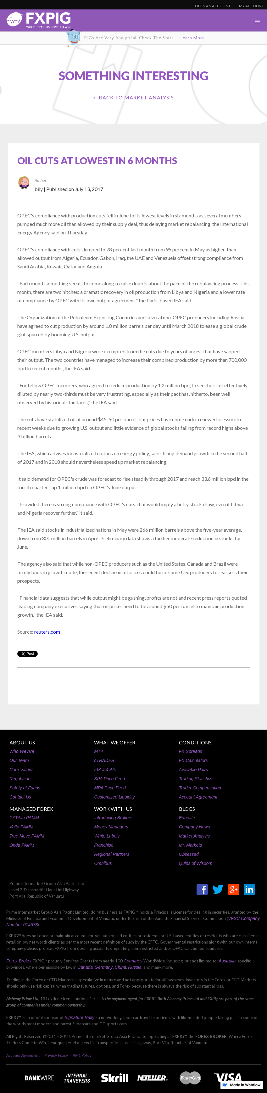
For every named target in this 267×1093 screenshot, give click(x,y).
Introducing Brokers (113, 817)
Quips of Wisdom (195, 863)
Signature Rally (79, 1017)
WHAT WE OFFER (114, 742)
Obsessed (189, 854)
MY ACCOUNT (251, 5)
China (120, 967)
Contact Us (20, 796)
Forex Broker (19, 960)
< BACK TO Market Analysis (133, 97)
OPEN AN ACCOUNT (213, 5)
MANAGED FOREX (31, 809)
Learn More (193, 37)
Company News (194, 826)
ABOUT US (22, 742)
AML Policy (82, 1055)
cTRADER (104, 760)
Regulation (20, 778)
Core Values (21, 769)
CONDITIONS (195, 742)
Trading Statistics (195, 778)
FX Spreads (190, 751)
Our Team (19, 760)
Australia (227, 960)
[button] (257, 21)
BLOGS (187, 809)
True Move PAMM (26, 835)
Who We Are (21, 751)
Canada (85, 967)
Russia (135, 967)
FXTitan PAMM (24, 817)
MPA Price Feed (109, 787)
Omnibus (103, 863)
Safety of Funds (24, 787)
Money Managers (111, 826)
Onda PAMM (21, 845)
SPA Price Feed (109, 778)
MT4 (98, 751)
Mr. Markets (190, 845)
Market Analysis (194, 835)
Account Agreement (198, 796)
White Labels (107, 835)
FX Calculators (193, 760)
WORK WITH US (113, 809)
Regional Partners (111, 854)
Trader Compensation (200, 787)
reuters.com (47, 632)
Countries (133, 960)
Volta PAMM (21, 826)
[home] (35, 21)
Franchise (103, 845)
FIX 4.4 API (105, 769)
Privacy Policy (56, 1055)
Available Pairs (193, 769)
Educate (187, 817)
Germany (104, 967)
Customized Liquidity (114, 796)
